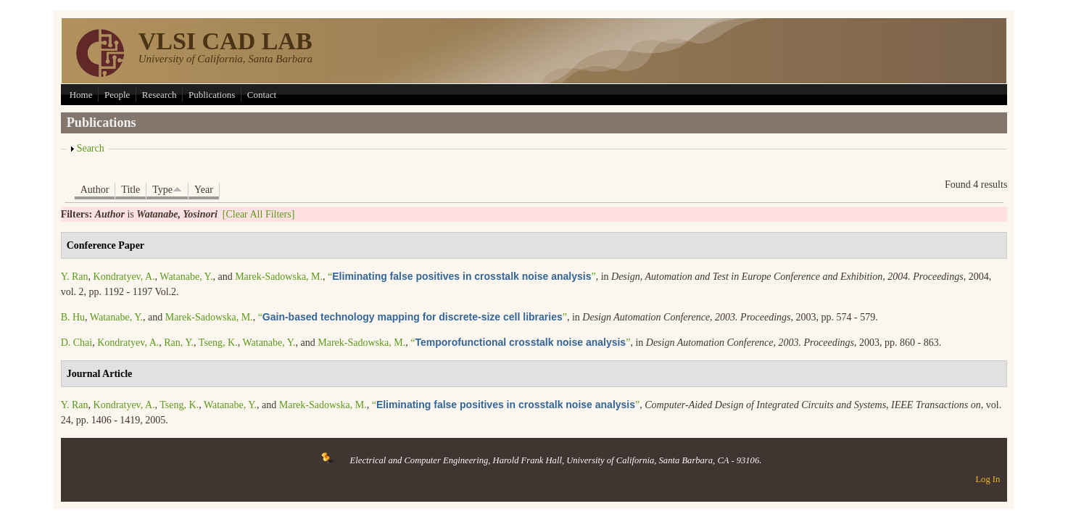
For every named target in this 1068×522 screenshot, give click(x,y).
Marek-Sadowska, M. (279, 276)
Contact (261, 94)
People (117, 94)
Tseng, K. (218, 342)
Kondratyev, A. (124, 276)
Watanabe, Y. (186, 276)
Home (81, 94)
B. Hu (73, 317)
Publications (212, 94)
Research (159, 94)
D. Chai (77, 342)
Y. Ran (74, 276)
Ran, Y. (179, 342)
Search (90, 148)
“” (462, 276)
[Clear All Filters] (259, 214)
